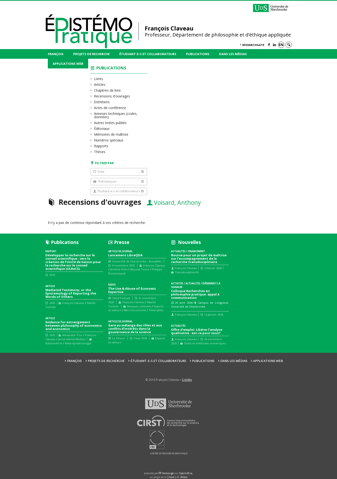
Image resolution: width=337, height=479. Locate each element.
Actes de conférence (110, 107)
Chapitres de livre (107, 90)
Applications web (68, 63)
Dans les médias (233, 54)
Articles (99, 84)
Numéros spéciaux (108, 140)
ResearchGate (253, 45)
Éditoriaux (101, 128)
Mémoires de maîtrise (111, 134)
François (56, 54)
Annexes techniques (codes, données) (115, 115)
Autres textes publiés (110, 122)
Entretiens (102, 102)
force (168, 473)
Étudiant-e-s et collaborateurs (147, 54)
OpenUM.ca (185, 473)
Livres (98, 78)
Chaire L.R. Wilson (177, 477)
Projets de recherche (91, 54)
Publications (197, 54)
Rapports (101, 146)
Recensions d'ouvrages (112, 96)
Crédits (187, 380)
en (281, 44)
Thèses (99, 151)
